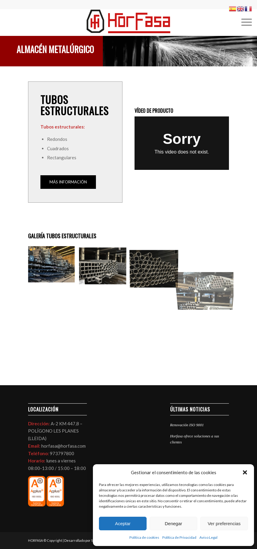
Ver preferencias (224, 523)
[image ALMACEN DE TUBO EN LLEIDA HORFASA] (105, 266)
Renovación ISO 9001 (187, 425)
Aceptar (123, 523)
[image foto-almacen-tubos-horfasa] (53, 266)
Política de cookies (144, 537)
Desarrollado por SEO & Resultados (91, 540)
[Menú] (243, 22)
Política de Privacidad (179, 537)
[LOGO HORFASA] (128, 22)
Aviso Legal (208, 537)
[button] (245, 472)
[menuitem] (243, 22)
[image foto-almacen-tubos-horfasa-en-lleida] (156, 266)
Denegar (173, 523)
